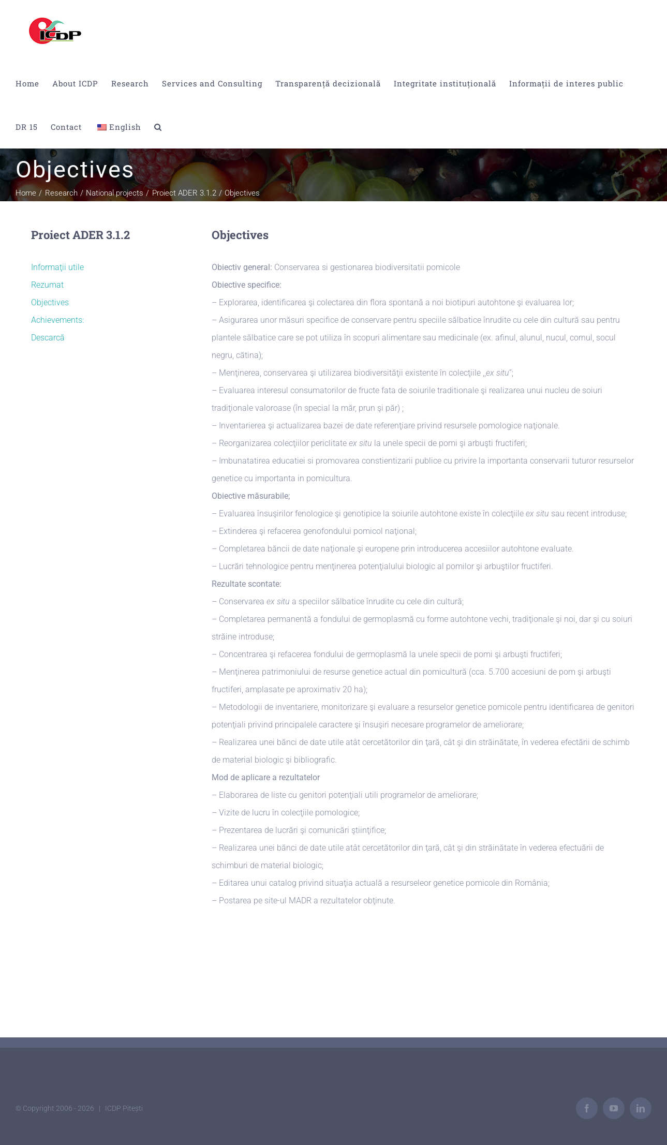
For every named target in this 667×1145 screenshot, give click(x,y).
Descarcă (48, 338)
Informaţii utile (57, 267)
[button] (158, 126)
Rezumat (47, 285)
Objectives (50, 302)
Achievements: (57, 320)
